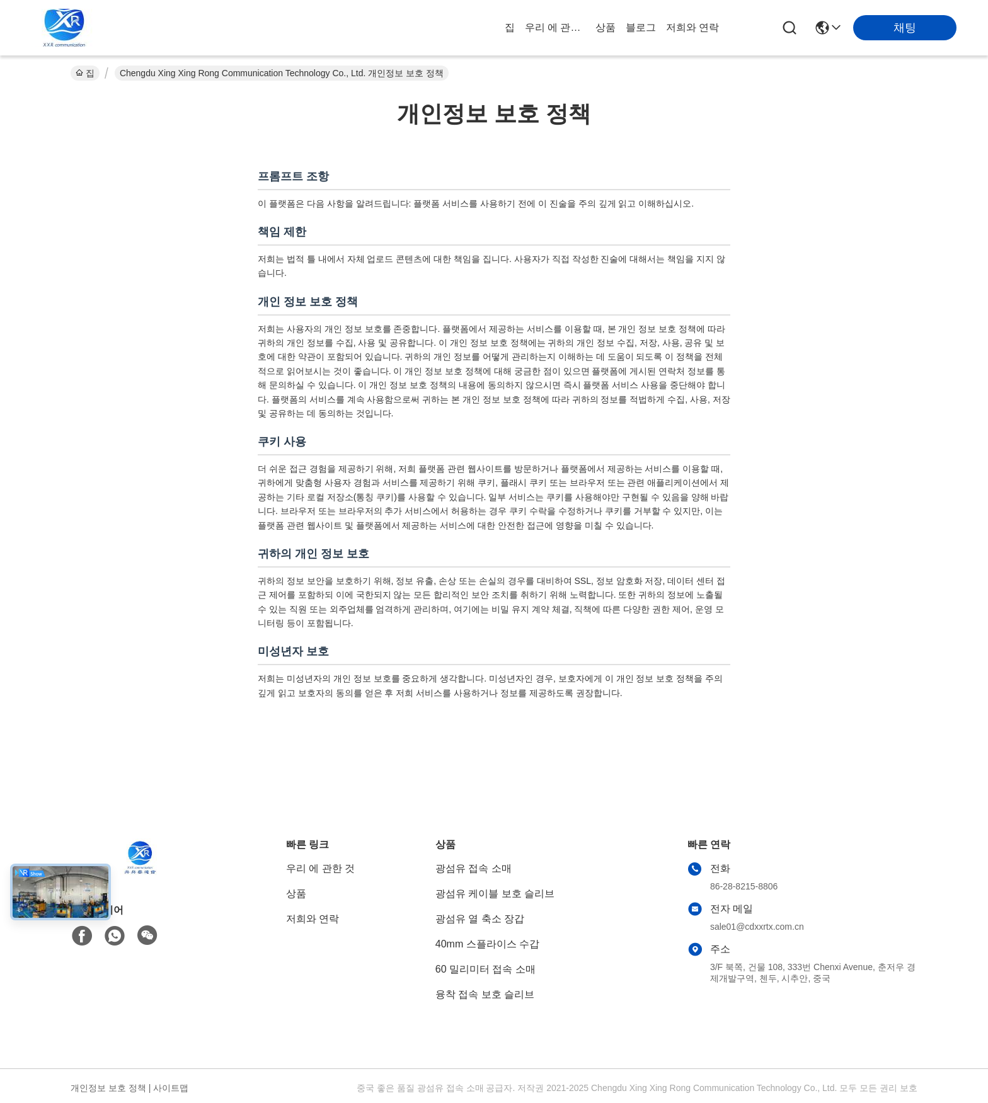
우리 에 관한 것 (555, 27)
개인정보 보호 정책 (108, 1088)
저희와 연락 (692, 27)
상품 (605, 27)
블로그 (641, 27)
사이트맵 (170, 1088)
